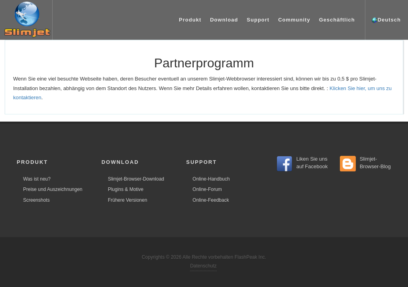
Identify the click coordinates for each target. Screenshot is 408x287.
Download (224, 20)
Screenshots (36, 200)
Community (294, 20)
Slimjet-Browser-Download (136, 179)
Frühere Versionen (127, 200)
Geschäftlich (337, 20)
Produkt (190, 20)
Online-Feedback (210, 200)
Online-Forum (207, 189)
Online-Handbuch (211, 179)
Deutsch (386, 20)
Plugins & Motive (125, 189)
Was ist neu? (37, 179)
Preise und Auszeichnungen (52, 189)
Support (258, 20)
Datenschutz (203, 266)
